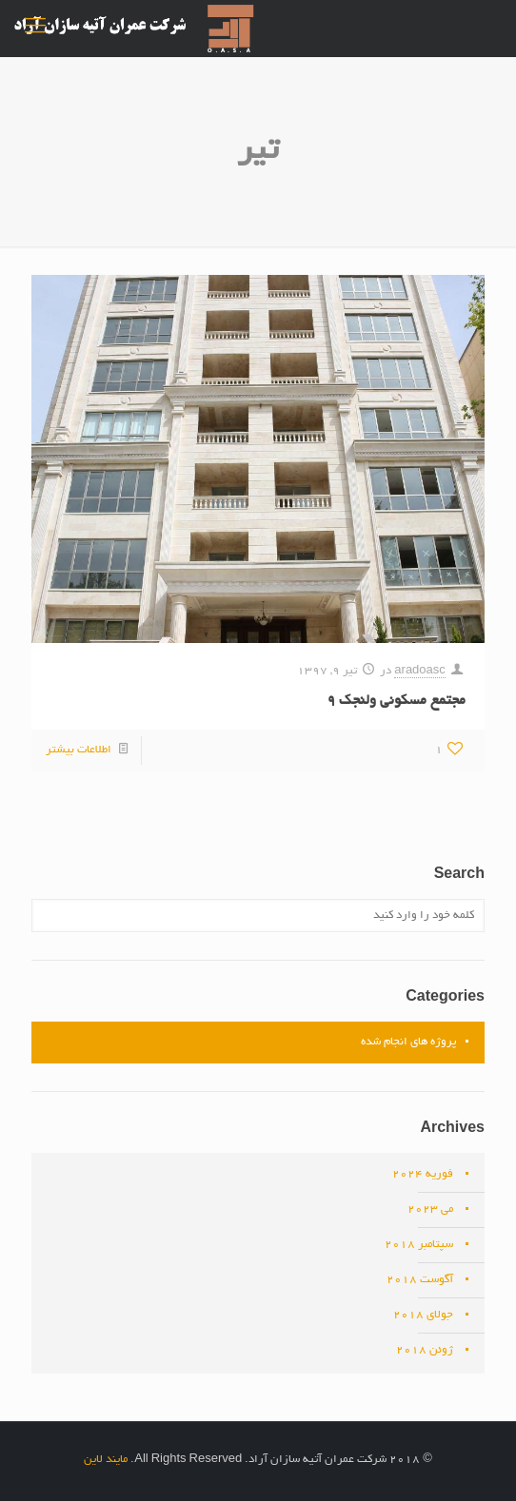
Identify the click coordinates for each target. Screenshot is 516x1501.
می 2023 (430, 1209)
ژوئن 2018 (424, 1350)
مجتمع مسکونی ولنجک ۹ (396, 701)
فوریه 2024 (422, 1174)
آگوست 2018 (420, 1280)
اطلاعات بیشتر (78, 750)
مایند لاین (106, 1459)
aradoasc (419, 671)
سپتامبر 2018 (419, 1244)
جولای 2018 (423, 1315)
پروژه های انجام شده (408, 1042)
